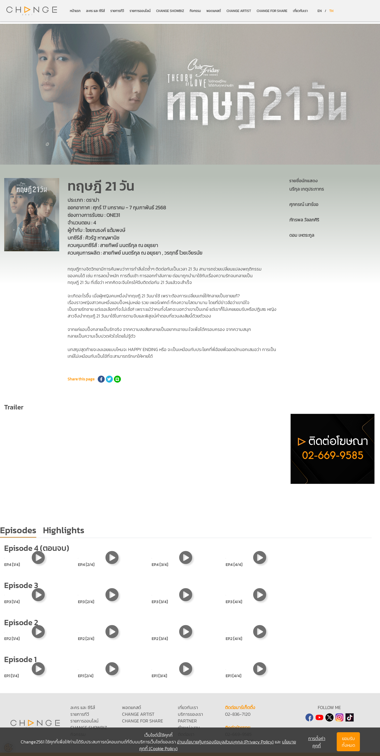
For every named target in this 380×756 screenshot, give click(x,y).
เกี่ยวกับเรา (300, 10)
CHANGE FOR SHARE (272, 10)
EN (319, 10)
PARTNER (187, 720)
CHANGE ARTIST (238, 10)
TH (331, 10)
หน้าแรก (75, 10)
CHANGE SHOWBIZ (170, 10)
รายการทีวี (117, 10)
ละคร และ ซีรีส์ (95, 10)
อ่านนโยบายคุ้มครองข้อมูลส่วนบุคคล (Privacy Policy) (225, 741)
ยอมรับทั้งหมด (348, 741)
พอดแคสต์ (213, 10)
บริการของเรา (190, 714)
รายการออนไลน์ (140, 10)
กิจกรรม (195, 10)
